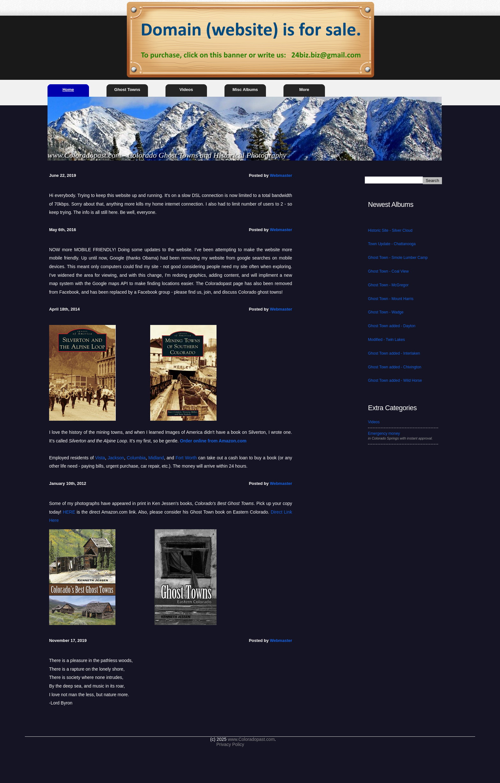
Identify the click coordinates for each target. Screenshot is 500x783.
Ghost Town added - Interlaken (394, 353)
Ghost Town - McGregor (388, 285)
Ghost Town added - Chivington (394, 367)
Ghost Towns (127, 89)
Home (68, 89)
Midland (156, 457)
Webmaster (281, 175)
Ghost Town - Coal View (388, 271)
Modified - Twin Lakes (386, 339)
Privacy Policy (230, 744)
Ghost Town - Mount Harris (391, 299)
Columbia (136, 457)
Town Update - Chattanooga (391, 244)
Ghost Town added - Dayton (391, 326)
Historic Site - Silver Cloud (390, 230)
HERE (69, 512)
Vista (100, 457)
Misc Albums (245, 89)
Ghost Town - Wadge (385, 312)
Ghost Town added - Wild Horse (395, 380)
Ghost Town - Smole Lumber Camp (398, 257)
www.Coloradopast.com (251, 739)
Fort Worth (186, 457)
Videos (186, 89)
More (304, 89)
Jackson (116, 457)
